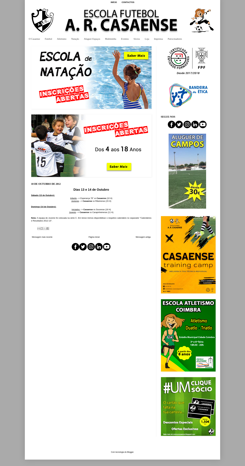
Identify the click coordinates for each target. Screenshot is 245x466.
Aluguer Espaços (92, 38)
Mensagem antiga (143, 237)
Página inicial (94, 237)
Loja (147, 38)
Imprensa (158, 38)
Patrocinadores (175, 38)
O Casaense (34, 38)
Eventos (125, 38)
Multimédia (110, 38)
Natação (75, 38)
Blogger (130, 452)
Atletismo (61, 38)
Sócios (137, 38)
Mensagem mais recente (42, 237)
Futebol (48, 38)
